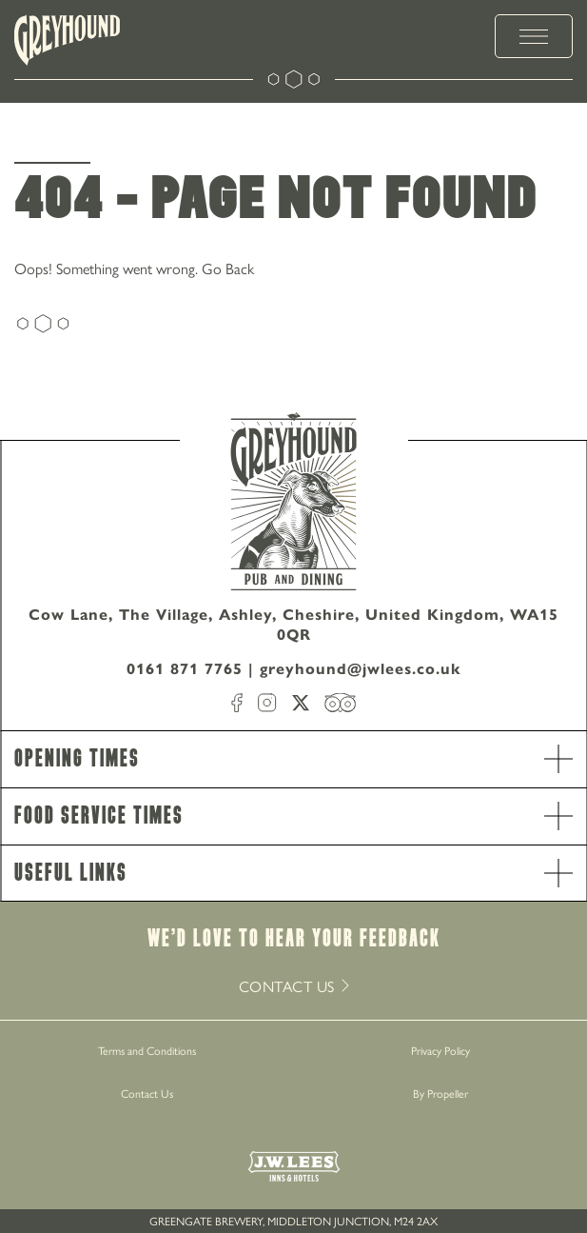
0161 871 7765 (185, 669)
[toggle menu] (534, 36)
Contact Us (147, 1093)
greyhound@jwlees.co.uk (360, 669)
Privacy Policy (440, 1050)
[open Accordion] (558, 759)
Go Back (228, 268)
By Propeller (440, 1093)
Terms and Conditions (147, 1050)
